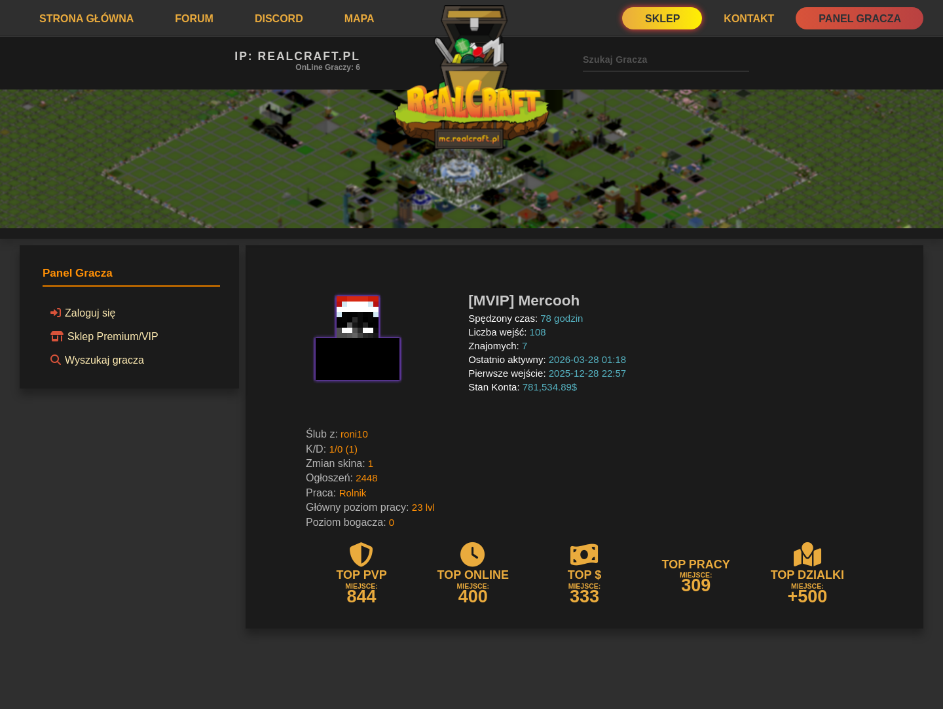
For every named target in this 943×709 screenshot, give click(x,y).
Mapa (359, 18)
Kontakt (749, 18)
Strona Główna (86, 18)
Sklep (662, 18)
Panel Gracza (860, 18)
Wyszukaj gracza (95, 360)
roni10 (354, 434)
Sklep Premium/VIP (102, 336)
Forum (194, 18)
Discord (279, 18)
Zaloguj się (80, 312)
